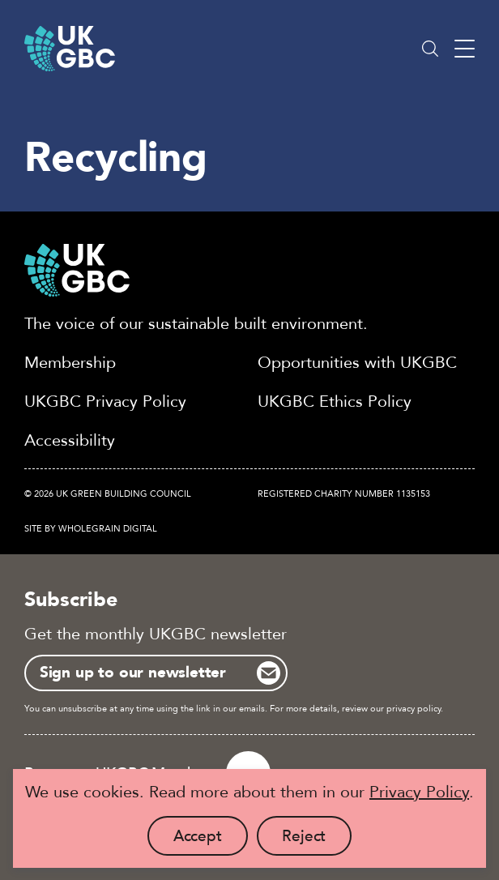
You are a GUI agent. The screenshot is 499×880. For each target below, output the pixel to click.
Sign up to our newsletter (133, 672)
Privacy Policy (419, 792)
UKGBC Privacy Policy (105, 401)
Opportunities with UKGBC (357, 363)
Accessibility (69, 440)
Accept (210, 841)
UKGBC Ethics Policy (335, 401)
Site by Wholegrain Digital (90, 529)
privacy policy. (414, 709)
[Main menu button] (464, 49)
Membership (70, 363)
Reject (317, 841)
